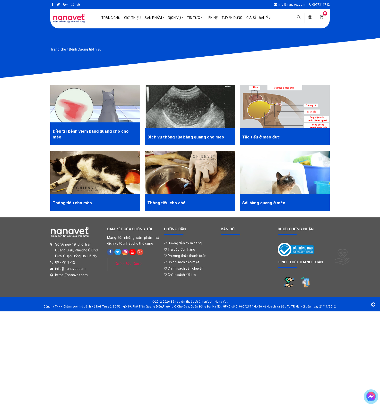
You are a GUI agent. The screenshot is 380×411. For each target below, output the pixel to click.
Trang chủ (110, 18)
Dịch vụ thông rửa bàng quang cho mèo (185, 135)
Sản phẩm (154, 18)
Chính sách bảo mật (181, 260)
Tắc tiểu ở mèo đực (261, 135)
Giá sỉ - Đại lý (258, 18)
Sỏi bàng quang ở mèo (263, 201)
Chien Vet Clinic (128, 262)
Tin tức (194, 18)
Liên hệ (212, 18)
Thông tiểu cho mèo (72, 201)
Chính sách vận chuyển (184, 267)
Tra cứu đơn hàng (179, 248)
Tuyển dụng (232, 18)
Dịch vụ (175, 18)
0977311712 (321, 4)
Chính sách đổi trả (180, 273)
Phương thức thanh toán (185, 254)
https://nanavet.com (71, 273)
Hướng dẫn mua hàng (183, 241)
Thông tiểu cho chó (166, 201)
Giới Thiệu (132, 18)
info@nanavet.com (291, 4)
